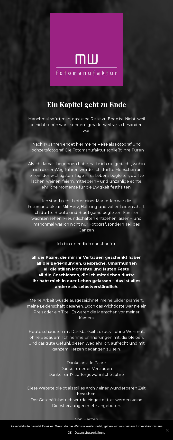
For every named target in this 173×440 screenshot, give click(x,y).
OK (70, 432)
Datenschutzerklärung (90, 432)
